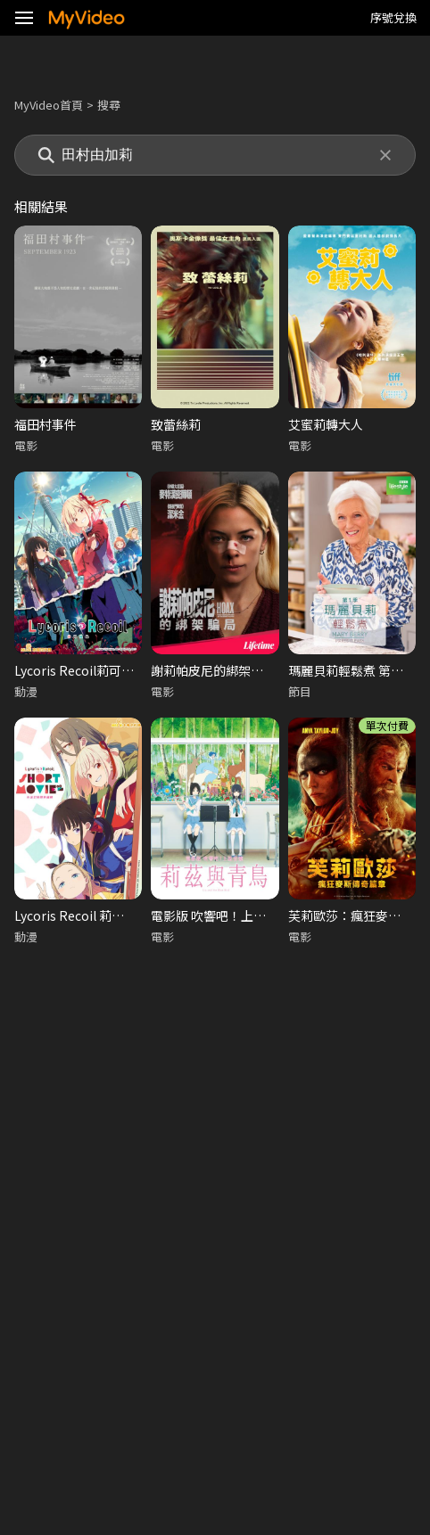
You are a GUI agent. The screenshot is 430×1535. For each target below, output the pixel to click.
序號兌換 (393, 17)
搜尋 (108, 104)
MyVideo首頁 (48, 104)
